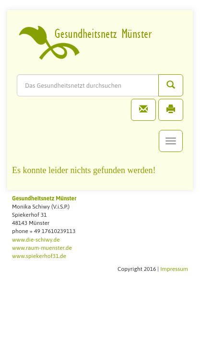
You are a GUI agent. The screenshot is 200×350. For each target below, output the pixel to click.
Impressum (174, 269)
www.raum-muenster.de (42, 248)
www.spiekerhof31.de (39, 256)
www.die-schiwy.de (36, 239)
